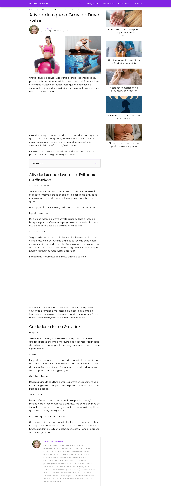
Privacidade (123, 3)
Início (80, 3)
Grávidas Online (38, 3)
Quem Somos (108, 3)
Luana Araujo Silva (47, 28)
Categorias (91, 3)
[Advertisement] (64, 113)
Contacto (137, 3)
